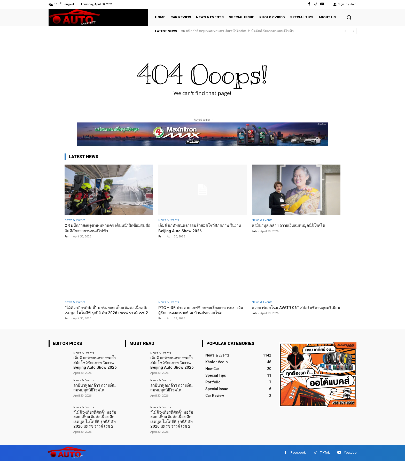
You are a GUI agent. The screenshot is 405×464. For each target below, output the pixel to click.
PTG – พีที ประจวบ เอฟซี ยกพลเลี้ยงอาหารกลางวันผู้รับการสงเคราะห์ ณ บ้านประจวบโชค (202, 310)
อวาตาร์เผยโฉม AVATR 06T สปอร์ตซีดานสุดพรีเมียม (295, 310)
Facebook (298, 456)
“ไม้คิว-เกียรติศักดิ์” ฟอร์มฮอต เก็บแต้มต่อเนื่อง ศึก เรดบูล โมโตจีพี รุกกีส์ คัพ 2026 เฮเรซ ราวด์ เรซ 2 (109, 313)
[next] (353, 31)
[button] (348, 17)
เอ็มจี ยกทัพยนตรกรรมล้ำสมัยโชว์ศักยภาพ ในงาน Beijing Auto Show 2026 (201, 228)
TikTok (325, 456)
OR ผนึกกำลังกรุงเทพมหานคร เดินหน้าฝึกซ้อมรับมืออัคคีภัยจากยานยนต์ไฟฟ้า (237, 31)
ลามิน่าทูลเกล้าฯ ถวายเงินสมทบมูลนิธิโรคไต (294, 225)
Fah (67, 236)
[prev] (345, 31)
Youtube (350, 456)
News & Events (75, 219)
